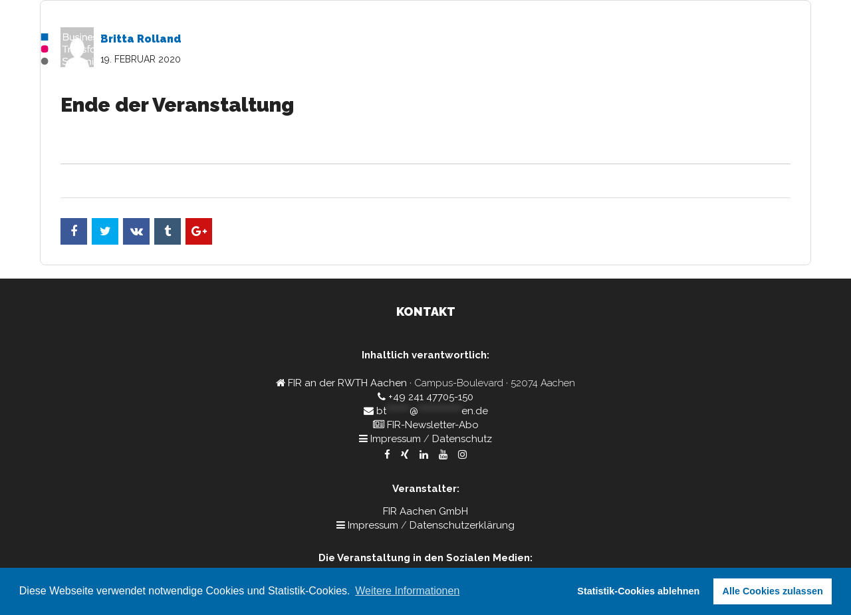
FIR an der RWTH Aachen (347, 383)
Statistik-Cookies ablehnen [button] (638, 591)
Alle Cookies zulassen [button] (773, 591)
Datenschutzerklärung (462, 525)
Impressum (395, 439)
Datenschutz (462, 439)
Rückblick (781, 50)
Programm (657, 50)
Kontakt (720, 50)
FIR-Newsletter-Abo (433, 425)
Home (599, 50)
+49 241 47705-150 (430, 397)
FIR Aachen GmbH (425, 511)
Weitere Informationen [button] (407, 590)
